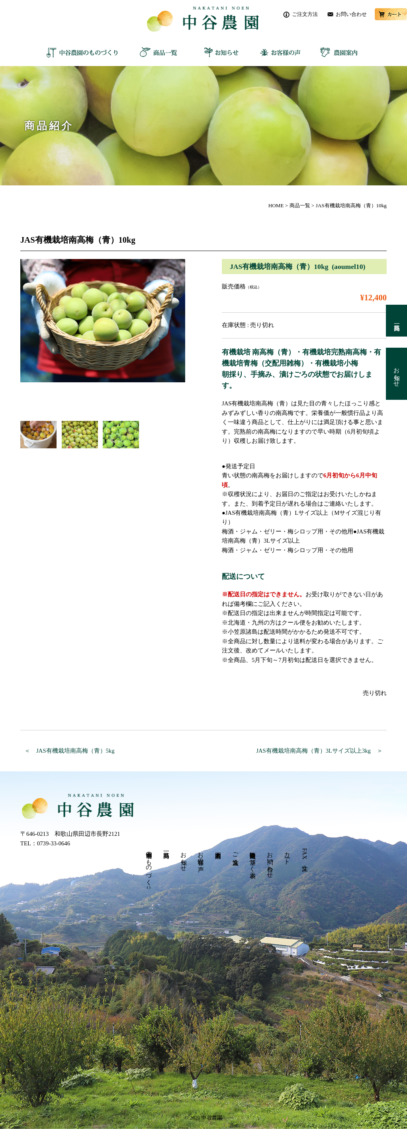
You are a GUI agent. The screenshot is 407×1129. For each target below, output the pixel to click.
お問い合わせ (351, 14)
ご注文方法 (305, 14)
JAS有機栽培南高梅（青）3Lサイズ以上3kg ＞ (319, 750)
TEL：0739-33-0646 (45, 843)
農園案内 (337, 52)
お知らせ (217, 52)
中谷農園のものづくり (84, 52)
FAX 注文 (304, 854)
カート (391, 14)
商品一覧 (158, 52)
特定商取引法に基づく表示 (252, 858)
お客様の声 (277, 52)
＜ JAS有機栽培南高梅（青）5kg (69, 750)
